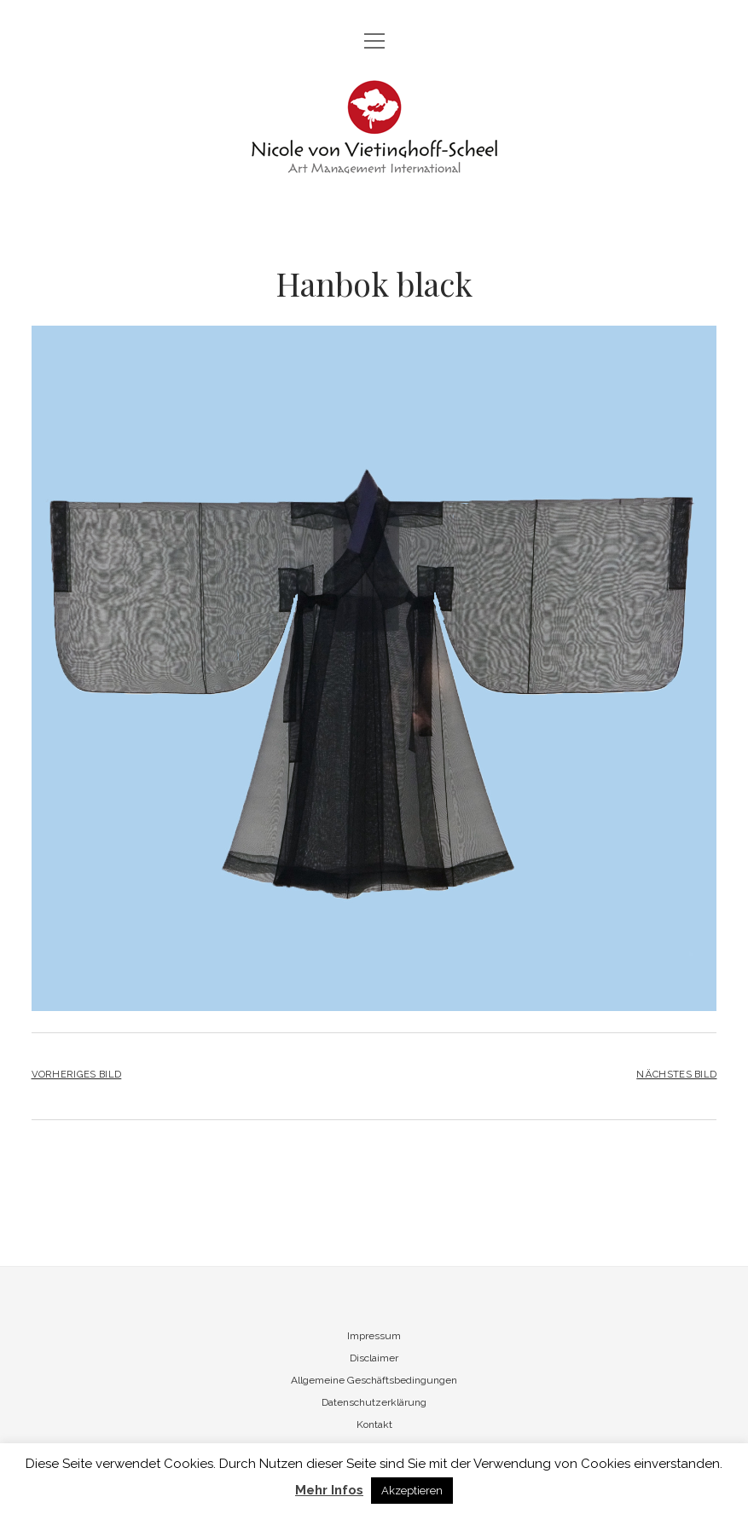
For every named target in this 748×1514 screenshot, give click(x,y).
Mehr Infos (329, 1490)
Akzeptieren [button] (412, 1490)
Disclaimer (374, 1358)
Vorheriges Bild (77, 1074)
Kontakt (374, 1424)
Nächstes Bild (676, 1074)
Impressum (374, 1336)
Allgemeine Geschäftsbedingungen (374, 1380)
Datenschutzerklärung (374, 1402)
